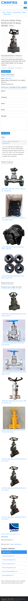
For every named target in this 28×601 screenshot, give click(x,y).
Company (4, 97)
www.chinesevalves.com (9, 567)
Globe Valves (7, 14)
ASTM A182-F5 (11, 68)
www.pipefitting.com (8, 575)
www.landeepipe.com (8, 556)
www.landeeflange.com (9, 559)
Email (3, 103)
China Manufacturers (19, 599)
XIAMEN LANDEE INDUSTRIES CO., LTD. (10, 534)
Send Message (5, 133)
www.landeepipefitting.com (9, 571)
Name (3, 91)
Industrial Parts (17, 12)
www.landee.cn (6, 552)
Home (3, 12)
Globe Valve (8, 78)
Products (9, 12)
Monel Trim (19, 68)
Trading (11, 544)
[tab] (14, 142)
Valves (24, 12)
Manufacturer (18, 544)
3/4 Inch (4, 68)
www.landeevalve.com (8, 563)
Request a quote (6, 71)
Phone (3, 110)
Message (4, 116)
